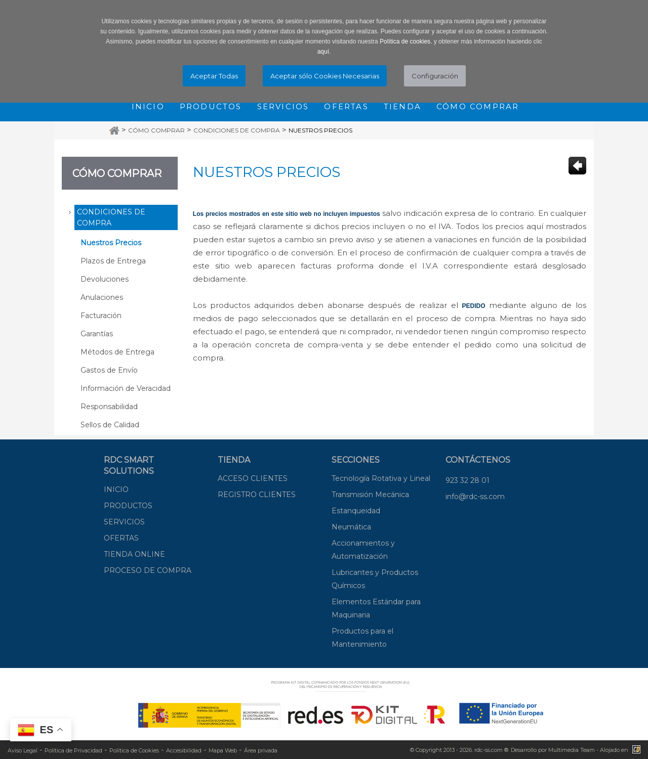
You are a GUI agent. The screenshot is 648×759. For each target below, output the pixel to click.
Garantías (96, 333)
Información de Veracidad (125, 388)
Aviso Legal (22, 750)
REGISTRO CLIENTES (257, 494)
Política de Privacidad (73, 750)
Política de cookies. (406, 41)
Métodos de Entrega (117, 351)
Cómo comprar (477, 106)
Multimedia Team (571, 749)
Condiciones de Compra (236, 130)
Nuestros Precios (320, 130)
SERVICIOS (124, 521)
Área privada (260, 750)
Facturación (101, 315)
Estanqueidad (356, 510)
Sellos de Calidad (109, 424)
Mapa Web (223, 750)
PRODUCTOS (128, 505)
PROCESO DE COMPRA (147, 570)
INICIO (116, 489)
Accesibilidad (183, 750)
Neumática (351, 526)
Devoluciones (104, 279)
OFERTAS (121, 538)
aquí (323, 51)
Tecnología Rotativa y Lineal (381, 478)
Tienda (402, 106)
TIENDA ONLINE (134, 554)
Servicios (283, 106)
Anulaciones (101, 297)
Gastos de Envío (109, 370)
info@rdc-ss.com (475, 496)
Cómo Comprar (156, 130)
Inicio (148, 106)
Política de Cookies (134, 750)
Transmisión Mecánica (370, 494)
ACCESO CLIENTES (253, 478)
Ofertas (346, 106)
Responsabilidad (109, 406)
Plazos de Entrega (113, 260)
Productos (211, 106)
